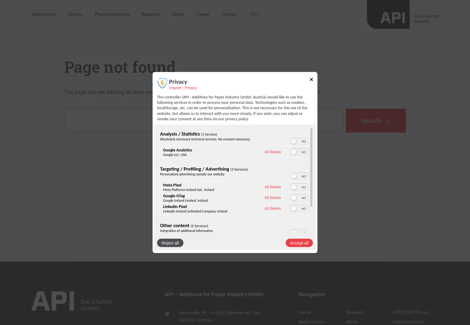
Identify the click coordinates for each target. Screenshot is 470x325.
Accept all (299, 242)
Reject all (170, 242)
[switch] (299, 141)
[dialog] (235, 162)
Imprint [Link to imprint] (175, 88)
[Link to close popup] (311, 80)
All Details (273, 152)
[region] (235, 179)
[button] (293, 141)
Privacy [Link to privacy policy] (191, 88)
